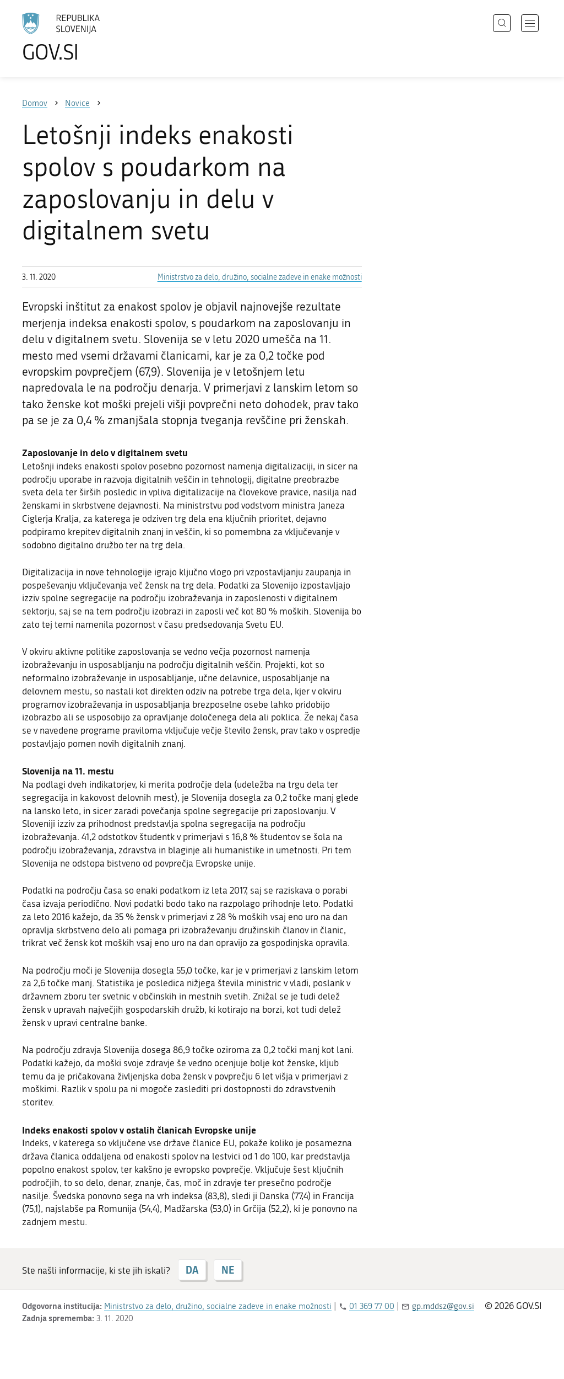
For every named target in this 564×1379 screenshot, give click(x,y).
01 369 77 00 (371, 1306)
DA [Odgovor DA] (192, 1270)
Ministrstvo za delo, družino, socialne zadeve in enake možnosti (260, 277)
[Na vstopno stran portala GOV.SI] (91, 37)
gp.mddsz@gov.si (443, 1306)
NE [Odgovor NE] (227, 1270)
